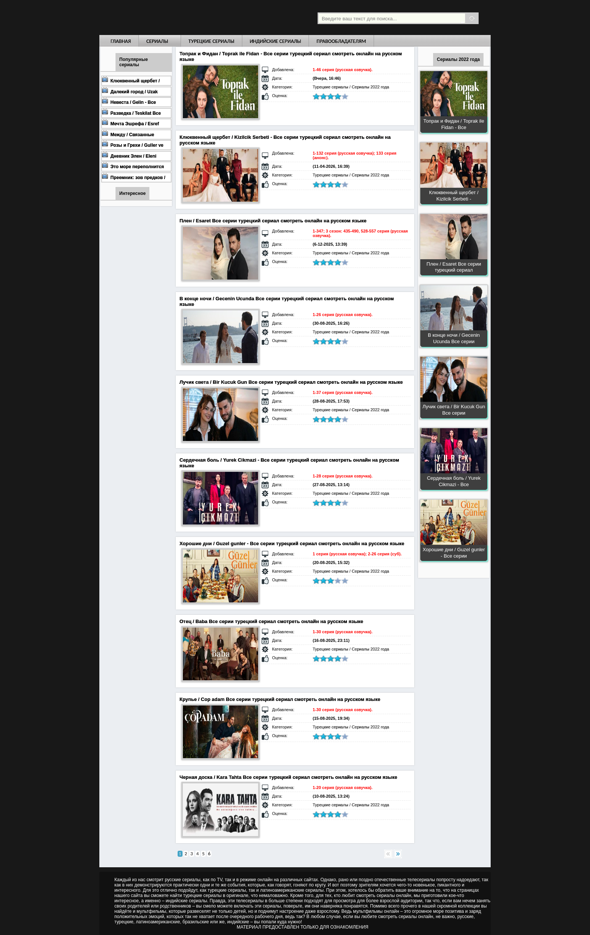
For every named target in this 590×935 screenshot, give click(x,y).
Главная (121, 41)
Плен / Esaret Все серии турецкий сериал (454, 267)
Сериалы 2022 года (370, 87)
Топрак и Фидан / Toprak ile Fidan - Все (453, 124)
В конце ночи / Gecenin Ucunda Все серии (454, 338)
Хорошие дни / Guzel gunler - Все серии (454, 553)
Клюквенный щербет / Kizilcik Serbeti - (453, 196)
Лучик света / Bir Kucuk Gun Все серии (454, 410)
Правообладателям (341, 41)
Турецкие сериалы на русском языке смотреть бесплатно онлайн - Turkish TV (168, 17)
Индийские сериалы (275, 41)
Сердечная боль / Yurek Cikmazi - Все (454, 481)
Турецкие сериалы (211, 41)
